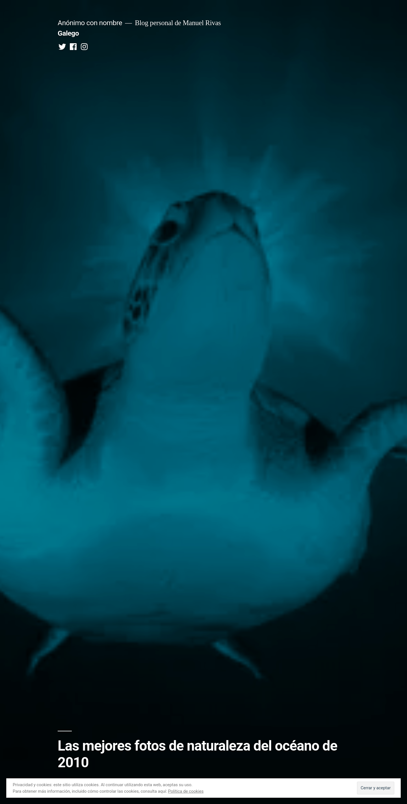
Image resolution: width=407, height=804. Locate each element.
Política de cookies (186, 791)
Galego (68, 33)
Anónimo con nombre (90, 23)
